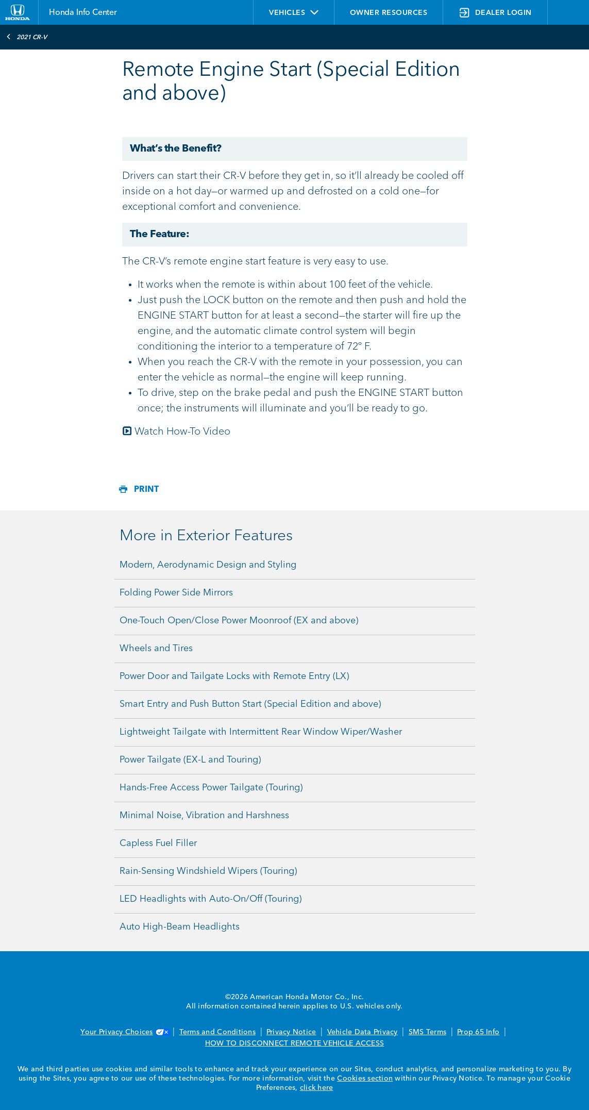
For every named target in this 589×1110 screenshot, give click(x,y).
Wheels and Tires (156, 648)
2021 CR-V (26, 36)
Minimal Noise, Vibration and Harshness (204, 815)
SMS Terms (427, 1032)
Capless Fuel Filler (158, 843)
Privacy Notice (291, 1032)
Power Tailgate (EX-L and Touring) (190, 760)
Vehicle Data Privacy (362, 1032)
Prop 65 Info (478, 1032)
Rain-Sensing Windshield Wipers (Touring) (208, 871)
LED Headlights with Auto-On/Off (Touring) (210, 899)
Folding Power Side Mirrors (176, 593)
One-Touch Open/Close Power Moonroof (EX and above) (239, 620)
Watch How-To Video (182, 432)
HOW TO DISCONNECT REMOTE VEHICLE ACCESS (294, 1043)
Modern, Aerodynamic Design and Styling (208, 565)
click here (316, 1087)
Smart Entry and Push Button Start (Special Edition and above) (250, 704)
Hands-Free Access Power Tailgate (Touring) (211, 787)
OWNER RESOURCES (389, 12)
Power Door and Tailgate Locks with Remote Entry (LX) (234, 676)
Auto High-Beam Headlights (180, 927)
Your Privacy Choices (124, 1032)
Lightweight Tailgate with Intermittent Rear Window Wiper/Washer (261, 732)
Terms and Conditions (217, 1032)
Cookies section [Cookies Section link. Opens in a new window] (365, 1078)
